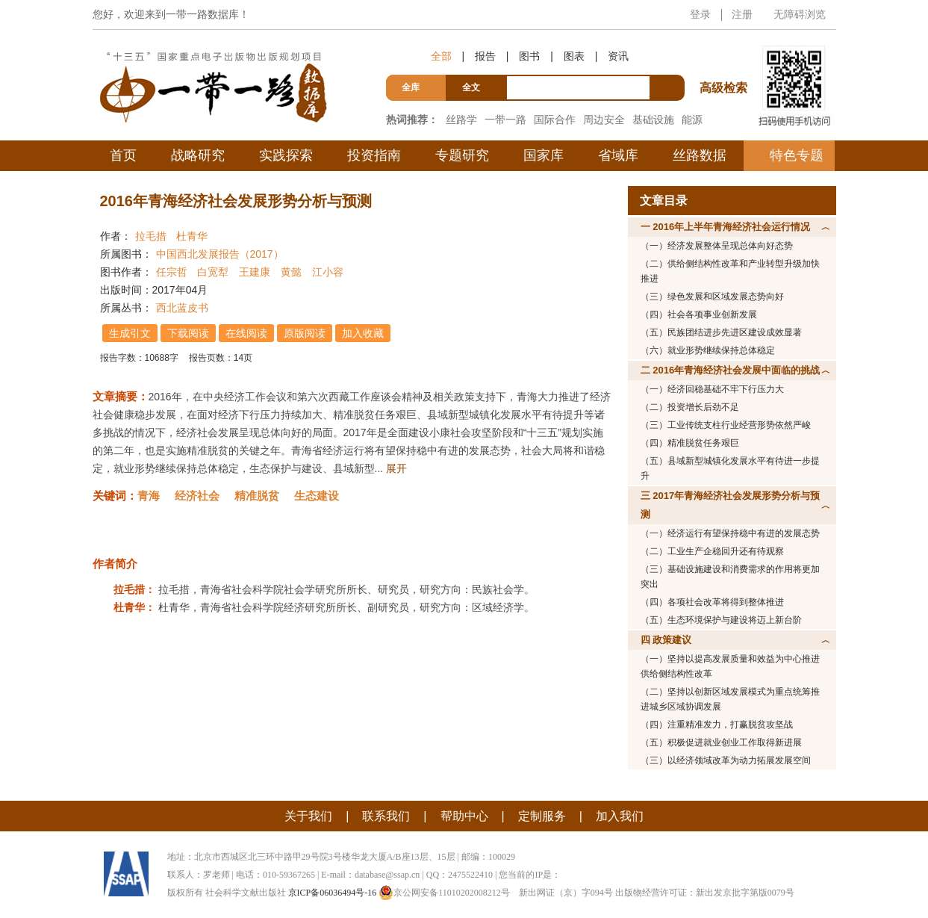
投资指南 (374, 155)
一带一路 (505, 119)
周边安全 (604, 119)
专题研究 (462, 155)
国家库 (543, 155)
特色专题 (796, 155)
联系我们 (386, 816)
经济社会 (197, 495)
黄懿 (291, 272)
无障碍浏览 (799, 14)
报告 (485, 56)
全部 (441, 56)
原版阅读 (305, 333)
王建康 (254, 272)
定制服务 (542, 816)
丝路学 (461, 119)
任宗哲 (171, 272)
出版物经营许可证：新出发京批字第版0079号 (704, 892)
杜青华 (192, 236)
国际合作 (555, 119)
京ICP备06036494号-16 (332, 892)
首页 (123, 155)
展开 (396, 468)
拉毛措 (150, 236)
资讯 (618, 56)
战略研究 (198, 155)
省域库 (618, 155)
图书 (529, 56)
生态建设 (316, 495)
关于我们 (308, 816)
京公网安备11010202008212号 (444, 892)
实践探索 (286, 155)
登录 (700, 14)
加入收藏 (363, 333)
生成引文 (131, 333)
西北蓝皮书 (182, 308)
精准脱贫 (256, 495)
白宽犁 (212, 272)
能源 (692, 119)
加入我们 (620, 816)
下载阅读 (189, 333)
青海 (148, 495)
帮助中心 (464, 816)
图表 (574, 56)
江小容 (327, 272)
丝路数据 (699, 155)
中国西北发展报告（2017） (220, 254)
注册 (742, 14)
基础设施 (653, 119)
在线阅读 (247, 333)
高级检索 (726, 60)
